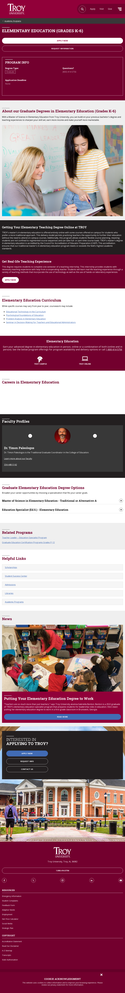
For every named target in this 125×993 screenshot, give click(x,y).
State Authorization (10, 959)
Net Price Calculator (10, 919)
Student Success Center (16, 576)
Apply (92, 8)
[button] (30, 436)
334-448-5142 (10, 464)
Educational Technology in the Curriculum (26, 311)
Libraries (9, 593)
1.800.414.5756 (62, 870)
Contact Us (27, 769)
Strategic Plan (7, 928)
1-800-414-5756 (114, 349)
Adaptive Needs (8, 910)
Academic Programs (13, 21)
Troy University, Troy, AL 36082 (62, 861)
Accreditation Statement (12, 941)
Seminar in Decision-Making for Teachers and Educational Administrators (41, 322)
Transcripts (6, 955)
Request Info (27, 761)
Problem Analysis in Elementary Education (26, 318)
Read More (62, 717)
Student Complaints (10, 901)
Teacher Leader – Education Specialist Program (24, 537)
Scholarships (11, 567)
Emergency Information (11, 896)
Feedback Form (8, 905)
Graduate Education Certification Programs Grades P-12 (28, 542)
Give (110, 8)
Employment (7, 914)
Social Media (7, 923)
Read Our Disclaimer (10, 946)
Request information (62, 48)
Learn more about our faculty (18, 458)
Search (17, 9)
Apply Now (62, 40)
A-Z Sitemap (7, 950)
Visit (102, 8)
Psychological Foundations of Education (25, 315)
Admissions (10, 584)
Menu (119, 9)
